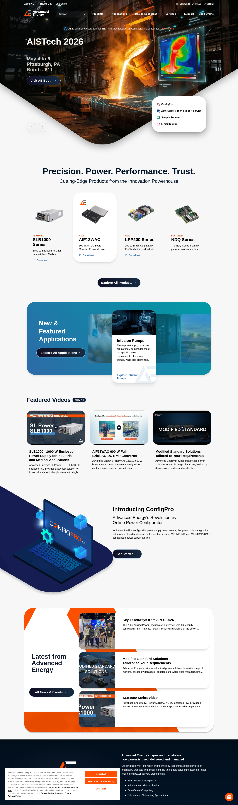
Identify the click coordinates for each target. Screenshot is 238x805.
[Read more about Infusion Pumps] (134, 322)
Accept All (101, 774)
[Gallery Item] (56, 446)
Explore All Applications (61, 352)
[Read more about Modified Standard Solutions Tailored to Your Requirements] (97, 670)
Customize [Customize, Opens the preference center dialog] (101, 789)
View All (79, 400)
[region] (62, 783)
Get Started (127, 554)
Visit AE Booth (44, 80)
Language (183, 4)
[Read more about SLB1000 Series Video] (97, 709)
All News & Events (51, 692)
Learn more (167, 28)
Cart (209, 4)
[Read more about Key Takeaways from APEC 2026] (97, 631)
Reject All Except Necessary (101, 781)
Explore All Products (119, 282)
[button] (229, 797)
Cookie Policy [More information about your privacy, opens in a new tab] (47, 793)
